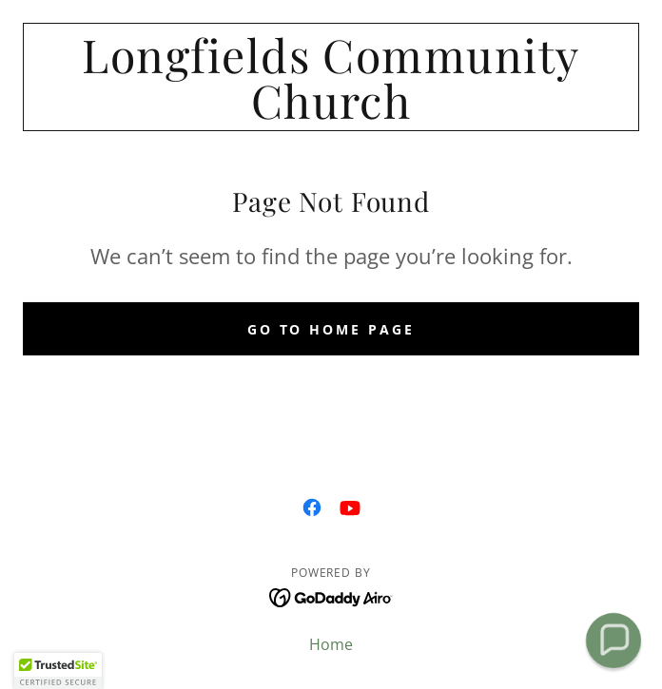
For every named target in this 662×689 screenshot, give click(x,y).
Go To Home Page (331, 329)
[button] (58, 671)
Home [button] (331, 644)
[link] (331, 77)
